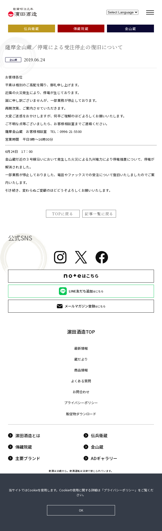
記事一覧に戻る (99, 213)
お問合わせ (81, 391)
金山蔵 (93, 447)
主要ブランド (24, 458)
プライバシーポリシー (81, 402)
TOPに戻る (62, 213)
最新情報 (81, 348)
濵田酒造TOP (81, 331)
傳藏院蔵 (20, 447)
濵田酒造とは (24, 435)
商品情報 (81, 370)
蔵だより (81, 359)
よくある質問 (81, 380)
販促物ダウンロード (81, 413)
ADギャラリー (100, 458)
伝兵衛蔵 (95, 435)
